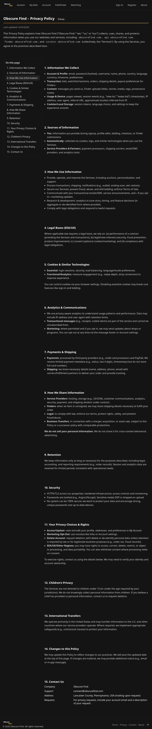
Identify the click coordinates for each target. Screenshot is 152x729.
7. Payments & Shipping (20, 104)
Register (132, 4)
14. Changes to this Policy (21, 146)
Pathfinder (60, 4)
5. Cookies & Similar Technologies (18, 89)
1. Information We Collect (21, 67)
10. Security (13, 122)
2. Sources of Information (21, 72)
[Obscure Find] (9, 5)
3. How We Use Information (22, 77)
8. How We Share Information (16, 111)
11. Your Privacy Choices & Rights (21, 129)
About (144, 4)
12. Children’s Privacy (18, 136)
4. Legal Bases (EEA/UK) (20, 82)
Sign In (119, 4)
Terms (115, 724)
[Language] (147, 724)
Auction (21, 4)
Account (46, 4)
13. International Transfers (21, 141)
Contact (132, 724)
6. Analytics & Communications (16, 97)
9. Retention (13, 117)
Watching (76, 4)
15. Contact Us (15, 151)
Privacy (123, 724)
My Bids (33, 4)
